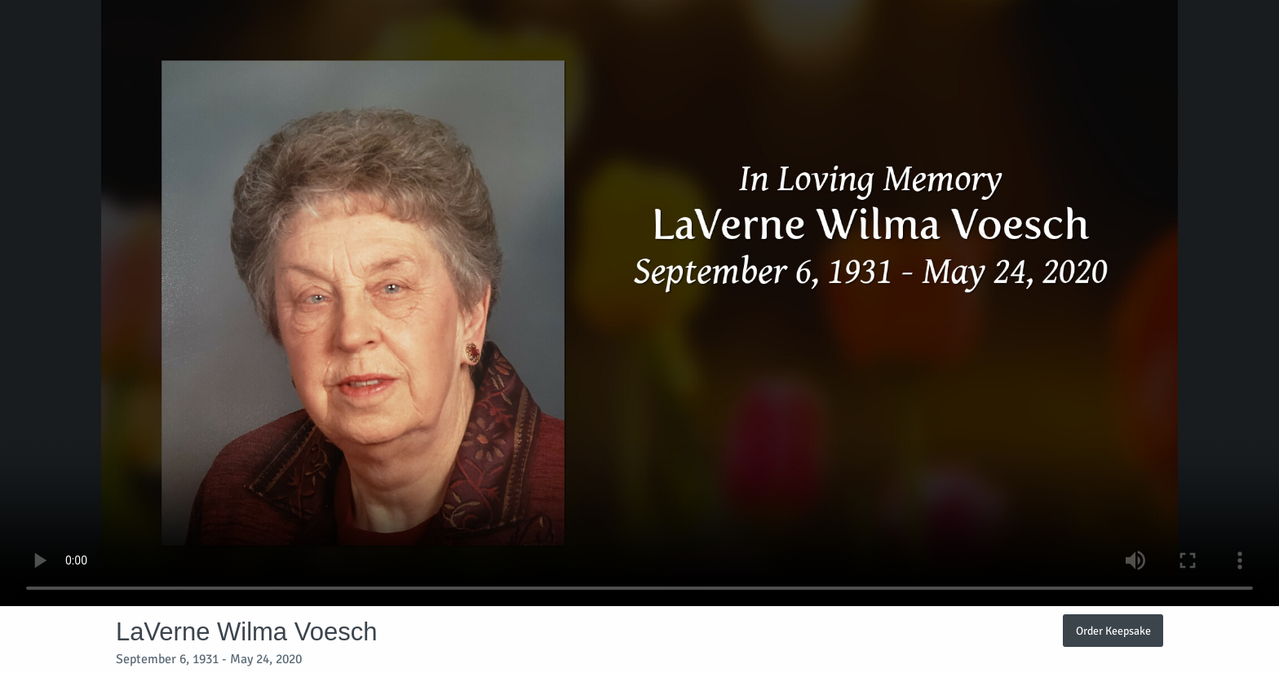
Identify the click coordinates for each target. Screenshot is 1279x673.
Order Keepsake (1113, 630)
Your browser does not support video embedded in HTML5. (639, 303)
